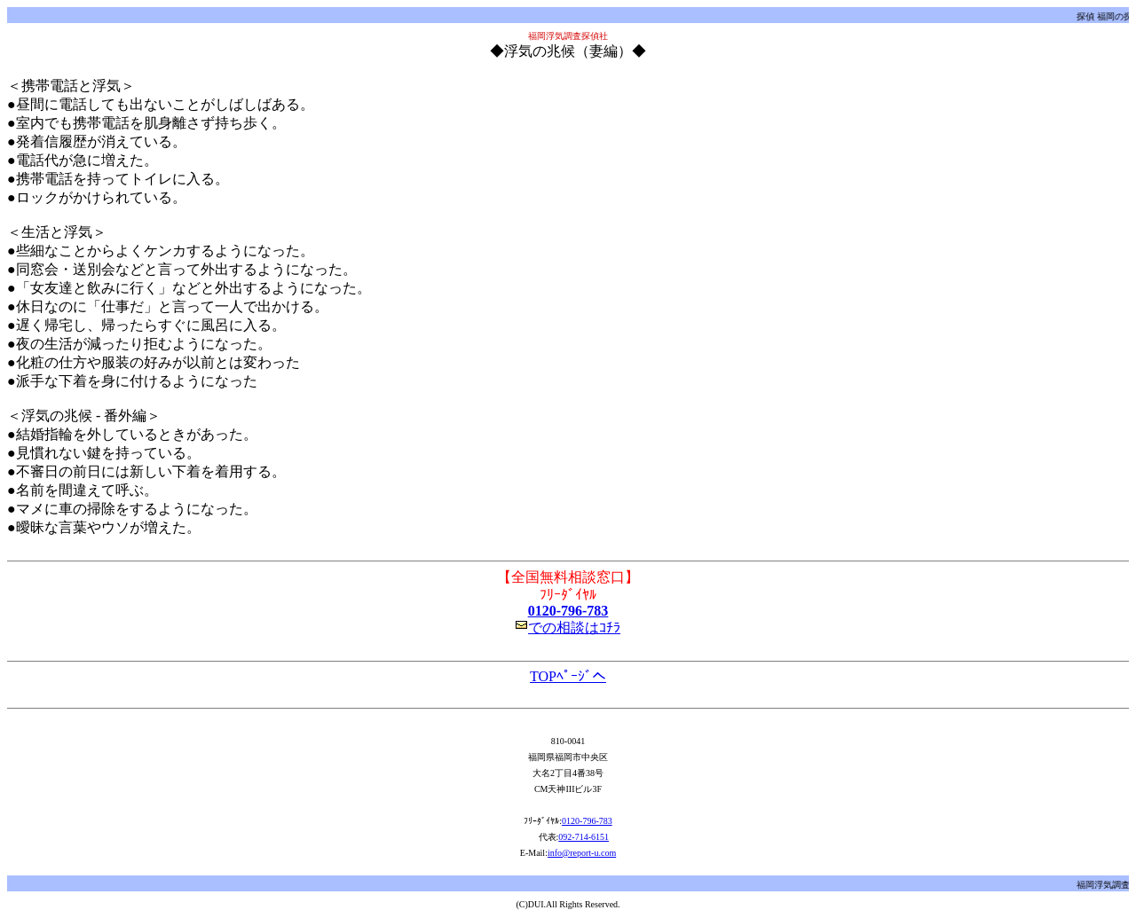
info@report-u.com (582, 853)
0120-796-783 (568, 610)
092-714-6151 (583, 837)
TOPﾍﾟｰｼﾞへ (568, 676)
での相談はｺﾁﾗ (568, 627)
